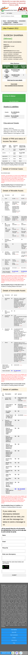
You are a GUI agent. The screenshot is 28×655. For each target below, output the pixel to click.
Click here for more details (14, 80)
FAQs (14, 643)
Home (2, 13)
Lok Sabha (9, 13)
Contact (14, 637)
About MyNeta (14, 629)
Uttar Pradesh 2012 (12, 20)
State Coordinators (14, 635)
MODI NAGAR (7, 22)
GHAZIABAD (22, 20)
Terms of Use (14, 640)
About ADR (14, 632)
